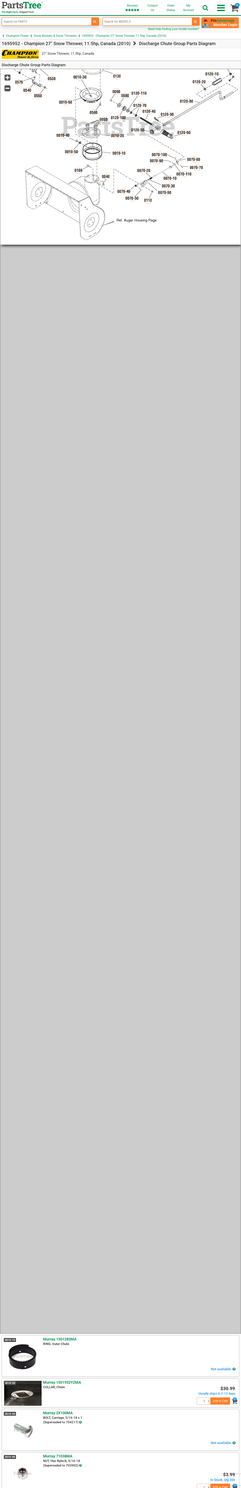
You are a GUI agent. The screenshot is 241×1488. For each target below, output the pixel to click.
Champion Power (17, 36)
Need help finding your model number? (173, 29)
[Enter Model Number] (147, 21)
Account (188, 7)
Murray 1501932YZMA (62, 1382)
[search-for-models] (195, 21)
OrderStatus (170, 8)
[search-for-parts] (95, 21)
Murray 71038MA (57, 1456)
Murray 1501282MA (59, 1339)
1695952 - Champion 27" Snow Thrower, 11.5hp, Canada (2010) (124, 36)
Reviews (132, 8)
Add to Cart (220, 1401)
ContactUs (152, 8)
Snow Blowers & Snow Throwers (55, 36)
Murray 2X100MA (58, 1413)
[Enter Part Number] (46, 21)
